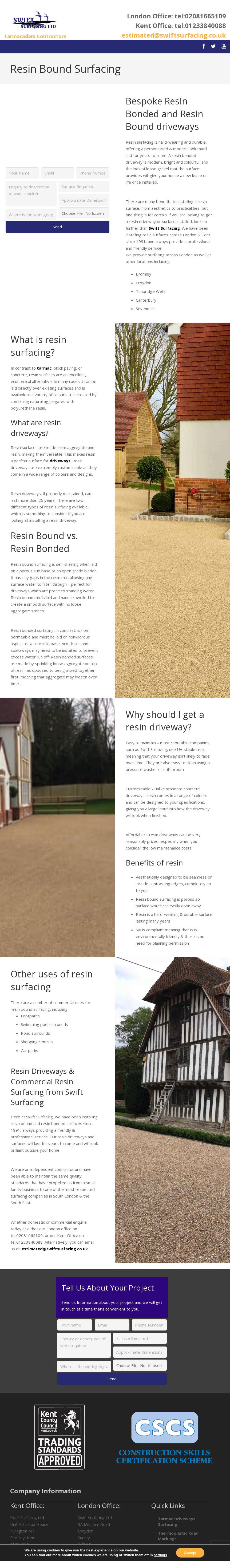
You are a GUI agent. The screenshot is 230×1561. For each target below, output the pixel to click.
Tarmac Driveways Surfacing (176, 1521)
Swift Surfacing (164, 228)
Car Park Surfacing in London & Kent (179, 1550)
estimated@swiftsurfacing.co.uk (174, 35)
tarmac (44, 368)
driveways (60, 460)
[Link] (34, 20)
